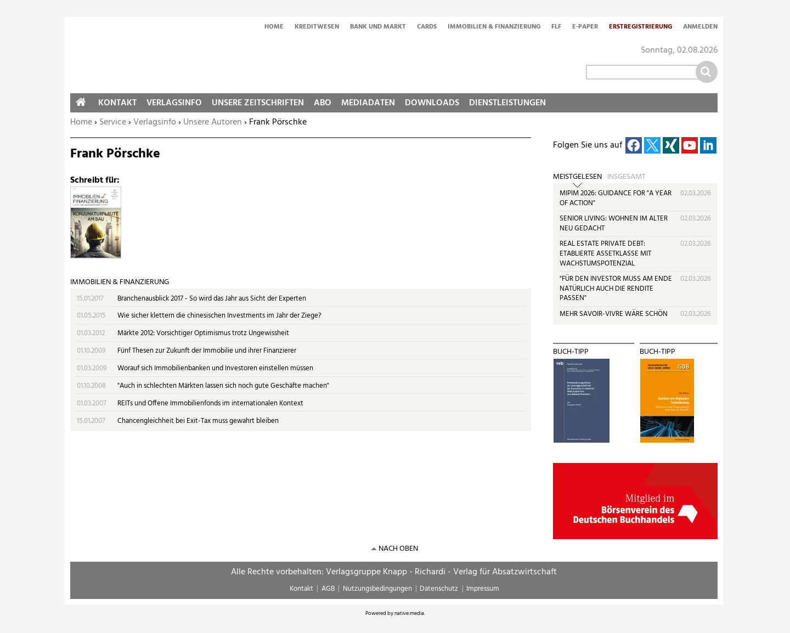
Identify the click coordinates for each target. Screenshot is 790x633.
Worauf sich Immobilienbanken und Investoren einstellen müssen (215, 368)
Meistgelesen (577, 177)
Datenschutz (439, 588)
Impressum (482, 588)
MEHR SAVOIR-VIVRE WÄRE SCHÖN (614, 314)
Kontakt (117, 103)
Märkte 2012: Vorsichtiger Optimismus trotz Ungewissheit (203, 333)
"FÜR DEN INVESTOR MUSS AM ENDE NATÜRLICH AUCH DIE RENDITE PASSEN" (616, 288)
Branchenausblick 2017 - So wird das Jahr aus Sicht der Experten (211, 298)
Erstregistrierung (640, 27)
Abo (322, 103)
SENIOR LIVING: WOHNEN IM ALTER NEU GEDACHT (614, 223)
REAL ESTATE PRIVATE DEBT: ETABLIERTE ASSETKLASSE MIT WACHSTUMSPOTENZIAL (605, 253)
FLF (556, 27)
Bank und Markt (378, 27)
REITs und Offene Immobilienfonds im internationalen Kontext (210, 403)
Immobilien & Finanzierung (494, 27)
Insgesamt (626, 177)
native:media (409, 613)
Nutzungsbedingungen (377, 588)
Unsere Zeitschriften (258, 103)
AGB (328, 588)
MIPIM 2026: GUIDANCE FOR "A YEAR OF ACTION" (616, 198)
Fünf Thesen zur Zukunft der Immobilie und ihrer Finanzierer (206, 351)
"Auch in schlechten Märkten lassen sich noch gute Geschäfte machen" (223, 386)
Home (274, 27)
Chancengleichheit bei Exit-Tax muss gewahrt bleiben (198, 421)
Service (112, 122)
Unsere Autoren (212, 122)
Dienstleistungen (507, 103)
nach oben (398, 549)
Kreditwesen (317, 27)
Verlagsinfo (154, 122)
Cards (427, 27)
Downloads (432, 103)
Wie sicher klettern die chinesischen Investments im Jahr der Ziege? (219, 315)
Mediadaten (368, 103)
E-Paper (585, 27)
